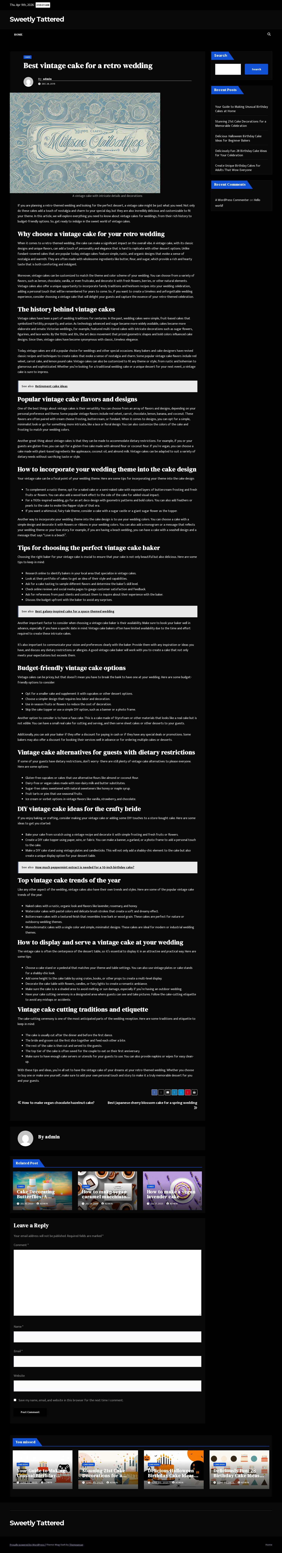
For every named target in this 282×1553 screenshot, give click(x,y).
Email (18, 1351)
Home (18, 35)
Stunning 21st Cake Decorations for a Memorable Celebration (240, 124)
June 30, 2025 (29, 1482)
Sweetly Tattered (37, 19)
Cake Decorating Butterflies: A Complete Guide (36, 1197)
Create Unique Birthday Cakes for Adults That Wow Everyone (237, 168)
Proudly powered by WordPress (27, 1545)
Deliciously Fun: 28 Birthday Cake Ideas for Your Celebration (241, 153)
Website (19, 1376)
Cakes (27, 57)
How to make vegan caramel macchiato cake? (104, 1197)
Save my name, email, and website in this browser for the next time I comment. (71, 1400)
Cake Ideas (23, 1464)
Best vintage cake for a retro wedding (88, 65)
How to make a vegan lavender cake (171, 1194)
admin (47, 79)
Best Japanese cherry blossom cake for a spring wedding (152, 1105)
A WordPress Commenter (232, 200)
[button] (269, 34)
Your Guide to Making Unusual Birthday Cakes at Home (241, 109)
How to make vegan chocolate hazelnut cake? (56, 1103)
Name (18, 1326)
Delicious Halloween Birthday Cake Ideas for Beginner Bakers (238, 138)
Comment (21, 1245)
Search (220, 55)
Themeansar (76, 1545)
